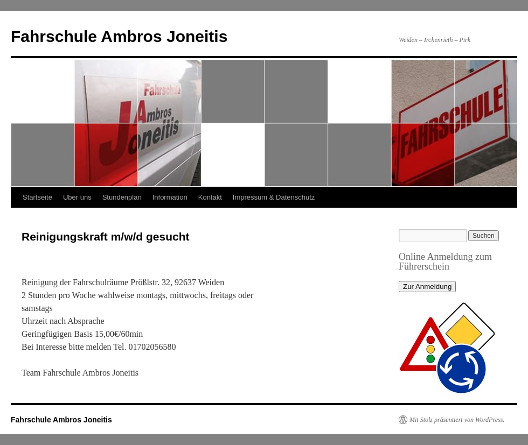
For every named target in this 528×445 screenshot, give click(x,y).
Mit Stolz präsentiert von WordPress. (456, 419)
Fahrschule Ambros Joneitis (119, 36)
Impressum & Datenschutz (274, 197)
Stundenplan (122, 197)
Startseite (37, 197)
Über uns (77, 197)
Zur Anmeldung (427, 286)
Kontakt (210, 197)
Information (169, 197)
